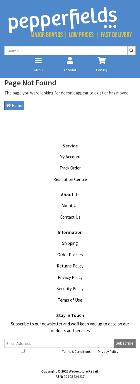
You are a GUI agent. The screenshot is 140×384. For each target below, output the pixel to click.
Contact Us (70, 217)
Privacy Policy (70, 277)
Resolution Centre (70, 179)
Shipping (70, 243)
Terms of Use (70, 300)
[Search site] (131, 50)
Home (14, 105)
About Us (70, 205)
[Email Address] (59, 343)
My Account (70, 156)
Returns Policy (70, 266)
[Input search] (65, 50)
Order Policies (70, 254)
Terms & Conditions (76, 351)
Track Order (70, 168)
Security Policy (70, 288)
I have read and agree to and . (70, 351)
